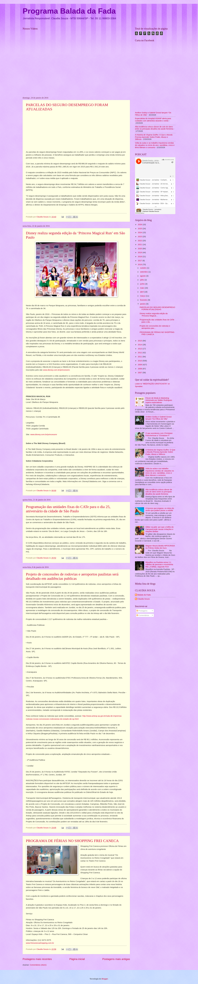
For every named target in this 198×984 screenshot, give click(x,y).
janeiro (143, 304)
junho (142, 284)
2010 (140, 361)
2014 (140, 345)
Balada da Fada (144, 595)
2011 (140, 357)
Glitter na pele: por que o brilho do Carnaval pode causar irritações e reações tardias (159, 529)
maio (142, 288)
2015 (140, 341)
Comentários (143, 615)
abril (142, 292)
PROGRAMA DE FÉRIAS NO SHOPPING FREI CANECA (72, 841)
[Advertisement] (155, 638)
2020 (140, 249)
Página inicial (77, 959)
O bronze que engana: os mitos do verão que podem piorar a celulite (159, 509)
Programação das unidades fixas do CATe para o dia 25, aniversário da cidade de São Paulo (68, 509)
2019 (140, 252)
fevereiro (144, 300)
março (143, 296)
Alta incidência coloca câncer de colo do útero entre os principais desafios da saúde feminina (154, 128)
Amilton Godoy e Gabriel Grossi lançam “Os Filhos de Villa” (158, 418)
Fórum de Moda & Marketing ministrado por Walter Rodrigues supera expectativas (158, 400)
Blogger (105, 979)
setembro (144, 272)
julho (142, 280)
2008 (140, 369)
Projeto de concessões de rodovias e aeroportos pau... (155, 327)
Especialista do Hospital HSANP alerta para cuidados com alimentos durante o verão (153, 119)
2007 (140, 373)
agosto (143, 276)
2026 (140, 225)
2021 (140, 245)
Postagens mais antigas (116, 959)
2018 (140, 257)
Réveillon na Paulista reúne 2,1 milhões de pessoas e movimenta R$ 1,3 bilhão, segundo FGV (159, 564)
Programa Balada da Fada (69, 11)
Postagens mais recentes (37, 959)
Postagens (142, 611)
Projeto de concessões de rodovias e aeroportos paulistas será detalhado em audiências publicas (72, 576)
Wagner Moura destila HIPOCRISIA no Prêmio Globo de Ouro (160, 547)
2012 (140, 353)
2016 (140, 264)
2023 (140, 237)
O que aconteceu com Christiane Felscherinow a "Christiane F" (158, 434)
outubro (143, 268)
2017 (140, 261)
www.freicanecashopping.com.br (40, 943)
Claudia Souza (144, 599)
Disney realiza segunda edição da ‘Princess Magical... (154, 314)
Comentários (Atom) (38, 965)
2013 (140, 349)
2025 (140, 229)
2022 (140, 241)
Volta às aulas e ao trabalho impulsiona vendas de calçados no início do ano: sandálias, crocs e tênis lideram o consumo (155, 145)
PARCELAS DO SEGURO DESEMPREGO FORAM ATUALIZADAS (157, 308)
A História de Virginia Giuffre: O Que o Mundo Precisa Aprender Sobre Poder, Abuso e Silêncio (153, 137)
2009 (140, 365)
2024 (140, 232)
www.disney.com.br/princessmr (56, 370)
